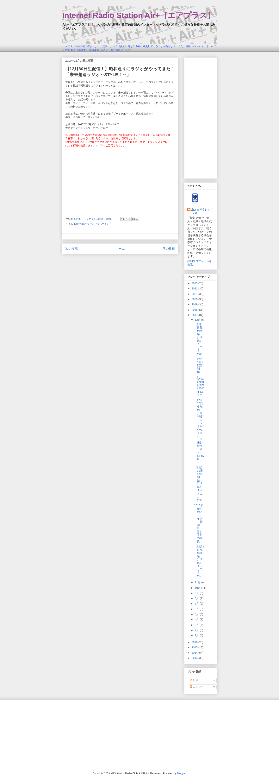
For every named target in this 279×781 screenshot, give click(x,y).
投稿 (194, 680)
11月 (198, 582)
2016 (195, 642)
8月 (197, 598)
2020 (195, 299)
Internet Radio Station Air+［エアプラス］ (138, 15)
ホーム (120, 248)
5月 (197, 614)
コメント (197, 686)
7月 (197, 603)
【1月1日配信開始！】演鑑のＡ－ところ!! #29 (198, 339)
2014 (195, 652)
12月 (198, 319)
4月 (197, 619)
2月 (197, 630)
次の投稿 (71, 248)
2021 (195, 293)
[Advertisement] (200, 117)
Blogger (181, 773)
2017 (195, 315)
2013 (195, 657)
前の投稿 (169, 248)
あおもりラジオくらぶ (202, 211)
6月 (197, 609)
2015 (195, 647)
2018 (195, 309)
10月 (198, 587)
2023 (195, 283)
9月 (197, 593)
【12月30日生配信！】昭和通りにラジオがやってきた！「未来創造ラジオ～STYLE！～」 (199, 431)
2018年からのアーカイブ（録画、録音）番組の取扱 (198, 523)
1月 (197, 635)
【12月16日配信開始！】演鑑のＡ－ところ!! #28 (198, 484)
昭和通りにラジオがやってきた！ (93, 224)
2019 (195, 304)
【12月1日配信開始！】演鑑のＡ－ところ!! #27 (199, 561)
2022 (195, 288)
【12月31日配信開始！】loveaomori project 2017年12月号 (199, 376)
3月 (197, 624)
